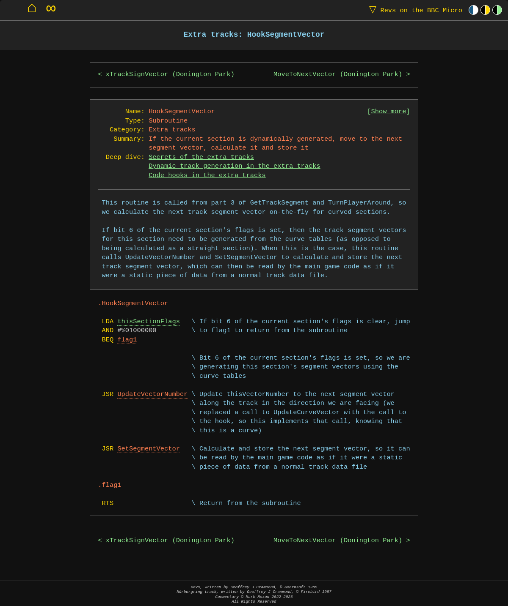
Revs (413, 9)
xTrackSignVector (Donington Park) (170, 74)
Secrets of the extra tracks (201, 157)
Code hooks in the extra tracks (207, 175)
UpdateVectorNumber (152, 394)
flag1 (127, 340)
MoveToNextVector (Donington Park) (337, 74)
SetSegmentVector (148, 449)
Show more (388, 111)
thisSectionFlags (148, 321)
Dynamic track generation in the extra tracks (234, 166)
